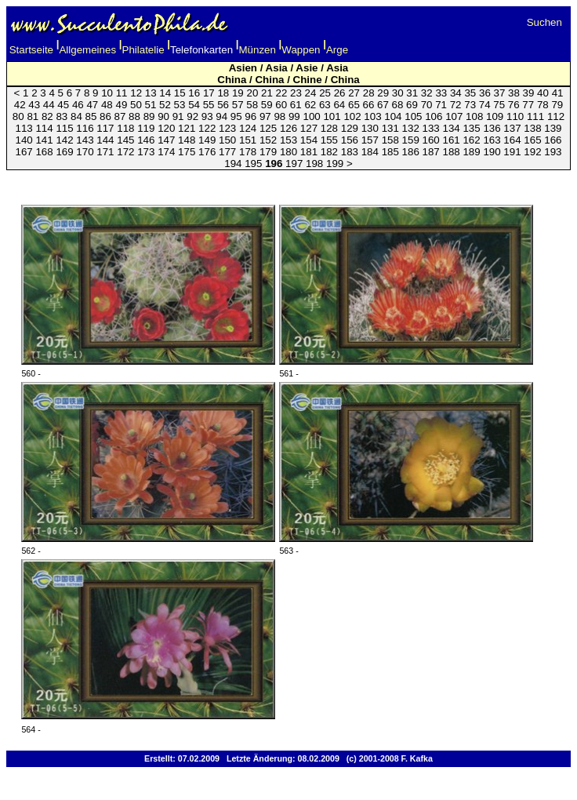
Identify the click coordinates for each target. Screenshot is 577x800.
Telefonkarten (201, 50)
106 (433, 116)
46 (78, 105)
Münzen (257, 50)
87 (120, 116)
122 (207, 128)
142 (64, 140)
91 (178, 116)
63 (325, 105)
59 (267, 105)
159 (410, 140)
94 (221, 116)
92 (192, 116)
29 (383, 93)
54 (194, 105)
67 (383, 105)
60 (281, 105)
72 (456, 105)
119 (145, 128)
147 (166, 140)
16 (194, 93)
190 (491, 152)
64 (339, 105)
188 (451, 152)
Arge (337, 50)
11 (122, 93)
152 (268, 140)
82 (47, 116)
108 (474, 116)
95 (236, 116)
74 (485, 105)
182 (329, 152)
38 (514, 93)
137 (512, 128)
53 (180, 105)
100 (311, 116)
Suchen (544, 22)
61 (296, 105)
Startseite (31, 50)
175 (186, 152)
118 (125, 128)
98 (279, 116)
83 (61, 116)
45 (63, 105)
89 (149, 116)
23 (296, 93)
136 (491, 128)
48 (107, 105)
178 (247, 152)
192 (532, 152)
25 (325, 93)
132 (410, 128)
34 (456, 93)
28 (369, 93)
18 (223, 93)
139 (552, 128)
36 (485, 93)
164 (512, 140)
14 (165, 93)
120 (166, 128)
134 (451, 128)
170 (84, 152)
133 (431, 128)
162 (471, 140)
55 (209, 105)
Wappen (300, 50)
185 (390, 152)
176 (207, 152)
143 (84, 140)
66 (369, 105)
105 (413, 116)
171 (105, 152)
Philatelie (143, 50)
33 (441, 93)
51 (151, 105)
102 (352, 116)
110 (515, 116)
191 (512, 152)
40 (543, 93)
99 (294, 116)
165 (532, 140)
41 (558, 93)
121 (186, 128)
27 (354, 93)
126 (288, 128)
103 (372, 116)
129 (349, 128)
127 (309, 128)
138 (532, 128)
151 (247, 140)
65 (354, 105)
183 (349, 152)
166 (552, 140)
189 (471, 152)
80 (18, 116)
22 (282, 93)
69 (412, 105)
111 (535, 116)
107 (454, 116)
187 (431, 152)
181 (309, 152)
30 (398, 93)
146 (145, 140)
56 (223, 105)
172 (125, 152)
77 (528, 105)
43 (34, 105)
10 (107, 93)
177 (227, 152)
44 (49, 105)
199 (334, 163)
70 (427, 105)
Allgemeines (87, 50)
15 (180, 93)
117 (105, 128)
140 (23, 140)
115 (64, 128)
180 (288, 152)
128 (329, 128)
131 (390, 128)
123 (227, 128)
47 (92, 105)
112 (555, 116)
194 (232, 163)
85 (91, 116)
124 (247, 128)
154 (309, 140)
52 (165, 105)
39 (529, 93)
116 (84, 128)
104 (392, 116)
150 (227, 140)
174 (166, 152)
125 (268, 128)
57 (238, 105)
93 (207, 116)
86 (105, 116)
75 (499, 105)
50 (136, 105)
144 (105, 140)
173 (145, 152)
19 (238, 93)
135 (471, 128)
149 (207, 140)
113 (23, 128)
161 (451, 140)
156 (349, 140)
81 (32, 116)
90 (163, 116)
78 (543, 105)
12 (136, 93)
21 (267, 93)
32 (427, 93)
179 (268, 152)
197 (294, 163)
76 (514, 105)
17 (209, 93)
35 (470, 93)
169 (64, 152)
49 (121, 105)
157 (370, 140)
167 (23, 152)
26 (340, 93)
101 (331, 116)
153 (288, 140)
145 (125, 140)
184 (370, 152)
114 (44, 128)
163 (491, 140)
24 (311, 93)
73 (470, 105)
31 (412, 93)
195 (253, 163)
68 (398, 105)
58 (252, 105)
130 (370, 128)
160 (431, 140)
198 (314, 163)
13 (151, 93)
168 (44, 152)
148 (186, 140)
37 (500, 93)
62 (310, 105)
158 (390, 140)
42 (20, 105)
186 (410, 152)
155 (329, 140)
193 (552, 152)
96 (250, 116)
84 (76, 116)
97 (265, 116)
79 (557, 105)
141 (44, 140)
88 (134, 116)
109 (494, 116)
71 (441, 105)
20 (252, 93)
